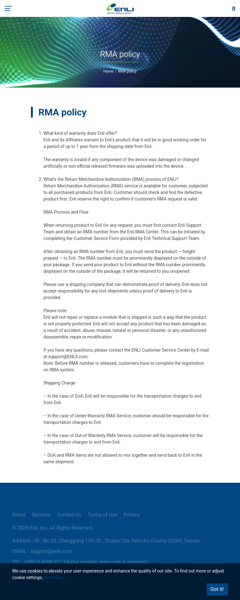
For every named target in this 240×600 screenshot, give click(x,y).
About (19, 515)
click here (53, 577)
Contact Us (69, 515)
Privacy (131, 515)
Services (41, 515)
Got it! (217, 589)
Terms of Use (102, 515)
